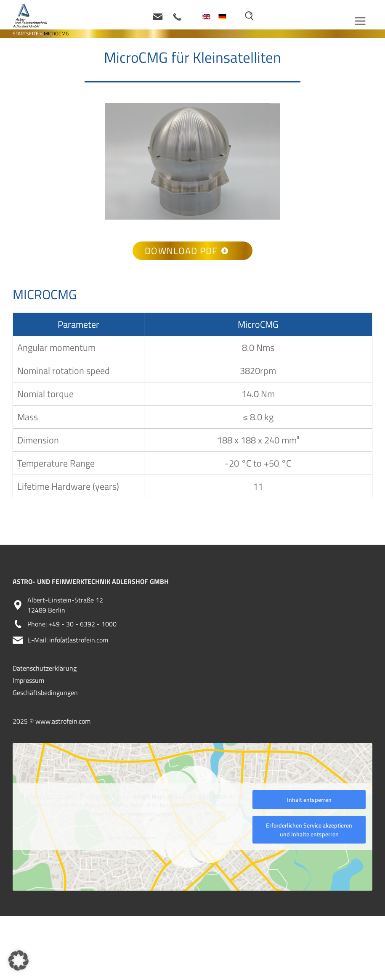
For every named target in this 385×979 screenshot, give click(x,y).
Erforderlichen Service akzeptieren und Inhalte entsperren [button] (309, 829)
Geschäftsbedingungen (45, 692)
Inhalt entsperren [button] (309, 799)
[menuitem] (206, 16)
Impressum (28, 680)
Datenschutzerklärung (45, 668)
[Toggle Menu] (361, 21)
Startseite (26, 33)
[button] (18, 960)
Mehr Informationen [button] (132, 837)
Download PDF (186, 251)
